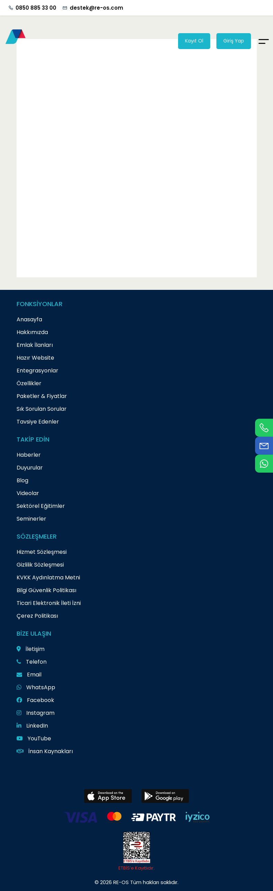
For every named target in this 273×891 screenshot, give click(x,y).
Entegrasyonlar (37, 371)
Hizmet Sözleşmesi (42, 552)
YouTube (34, 738)
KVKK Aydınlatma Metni (48, 577)
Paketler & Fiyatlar (42, 396)
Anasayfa (29, 319)
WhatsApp (36, 687)
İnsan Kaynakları (45, 751)
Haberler (29, 455)
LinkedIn (32, 726)
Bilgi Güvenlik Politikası (46, 590)
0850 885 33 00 (36, 7)
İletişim (31, 649)
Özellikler (29, 383)
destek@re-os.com (96, 7)
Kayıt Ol (194, 40)
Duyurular (30, 468)
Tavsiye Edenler (38, 422)
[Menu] (264, 41)
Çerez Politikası (37, 616)
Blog (22, 480)
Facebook (35, 700)
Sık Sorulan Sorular (42, 409)
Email (29, 675)
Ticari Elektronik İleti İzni (49, 603)
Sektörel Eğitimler (41, 506)
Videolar (28, 493)
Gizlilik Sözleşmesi (40, 565)
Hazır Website (35, 358)
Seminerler (31, 519)
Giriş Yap (233, 40)
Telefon (32, 662)
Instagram (36, 713)
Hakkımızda (32, 332)
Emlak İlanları (35, 345)
